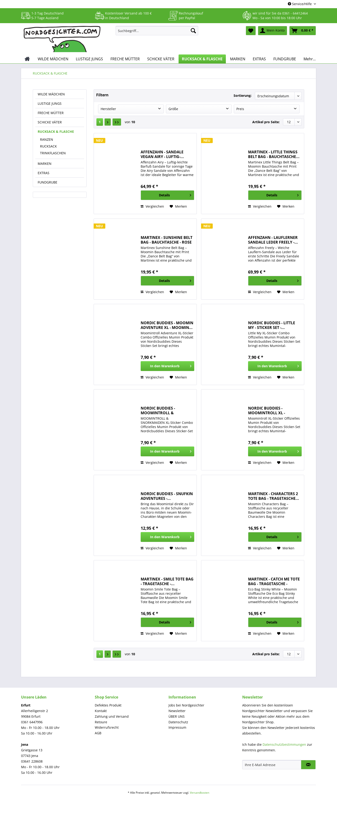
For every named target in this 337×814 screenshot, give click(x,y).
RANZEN (46, 139)
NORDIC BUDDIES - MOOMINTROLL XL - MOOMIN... (266, 410)
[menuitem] (157, 33)
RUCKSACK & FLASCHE (56, 131)
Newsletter (177, 711)
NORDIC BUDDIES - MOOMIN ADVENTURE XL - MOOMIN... (167, 325)
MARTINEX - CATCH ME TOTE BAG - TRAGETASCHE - (274, 581)
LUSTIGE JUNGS (50, 103)
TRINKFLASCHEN (53, 153)
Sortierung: (243, 95)
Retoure (101, 722)
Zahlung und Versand (112, 716)
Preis (240, 109)
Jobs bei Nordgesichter (186, 705)
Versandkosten (199, 793)
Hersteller (108, 109)
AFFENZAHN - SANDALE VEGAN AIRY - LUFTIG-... (162, 154)
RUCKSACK (48, 146)
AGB (98, 733)
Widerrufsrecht (107, 727)
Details (175, 194)
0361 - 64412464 (295, 13)
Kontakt (101, 711)
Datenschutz (178, 722)
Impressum (177, 727)
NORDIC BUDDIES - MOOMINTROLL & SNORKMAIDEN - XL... (160, 410)
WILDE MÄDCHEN (51, 94)
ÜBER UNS (176, 716)
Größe (173, 109)
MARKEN (44, 163)
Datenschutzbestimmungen (284, 744)
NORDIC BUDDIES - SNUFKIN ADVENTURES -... (167, 496)
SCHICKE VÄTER (50, 122)
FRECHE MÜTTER (51, 113)
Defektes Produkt (108, 705)
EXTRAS (43, 173)
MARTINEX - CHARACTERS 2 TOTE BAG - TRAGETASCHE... (273, 496)
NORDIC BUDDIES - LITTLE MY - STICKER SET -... (271, 325)
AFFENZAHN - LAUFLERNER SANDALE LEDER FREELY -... (273, 240)
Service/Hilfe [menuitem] (300, 4)
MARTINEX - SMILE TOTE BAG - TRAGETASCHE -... (167, 581)
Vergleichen (152, 206)
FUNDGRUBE (47, 182)
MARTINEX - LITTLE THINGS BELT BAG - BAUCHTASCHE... (274, 154)
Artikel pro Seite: (266, 122)
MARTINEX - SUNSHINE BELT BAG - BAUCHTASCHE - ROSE (166, 240)
